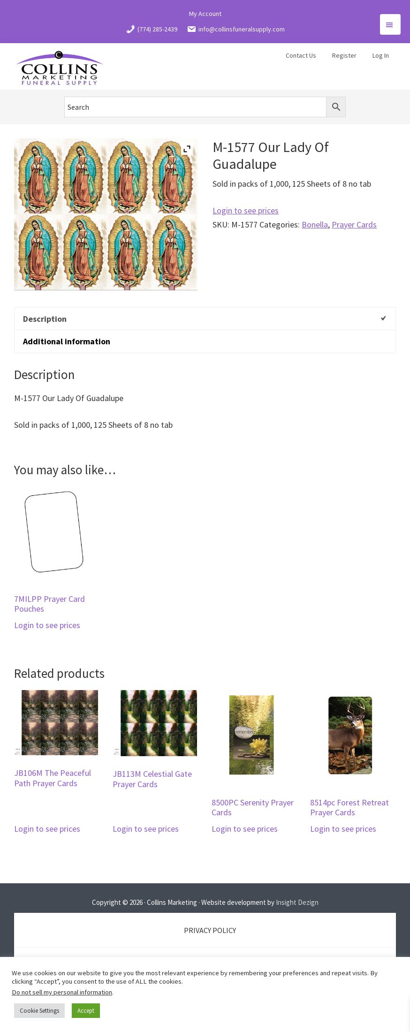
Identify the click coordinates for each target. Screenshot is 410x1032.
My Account (205, 13)
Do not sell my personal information (62, 992)
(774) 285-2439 (151, 29)
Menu (390, 24)
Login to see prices (246, 210)
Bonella (315, 224)
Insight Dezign (297, 902)
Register (344, 55)
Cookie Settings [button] (39, 1011)
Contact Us (301, 55)
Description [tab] (45, 318)
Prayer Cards (354, 224)
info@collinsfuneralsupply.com (236, 29)
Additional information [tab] (66, 341)
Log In (380, 55)
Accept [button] (85, 1011)
